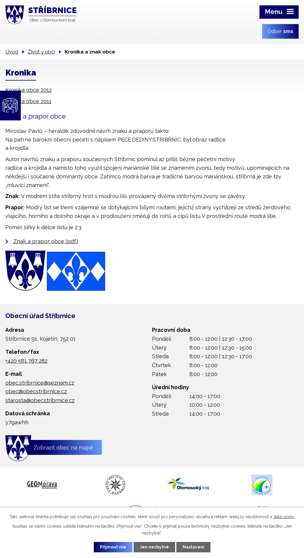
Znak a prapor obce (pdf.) (45, 241)
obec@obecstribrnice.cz (36, 391)
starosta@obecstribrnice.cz (40, 400)
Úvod (11, 52)
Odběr (280, 31)
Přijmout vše (113, 547)
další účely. (284, 516)
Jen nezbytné (154, 547)
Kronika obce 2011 (28, 101)
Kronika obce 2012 (28, 90)
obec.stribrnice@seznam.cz (39, 383)
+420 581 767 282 (26, 361)
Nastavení (193, 547)
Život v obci (41, 52)
